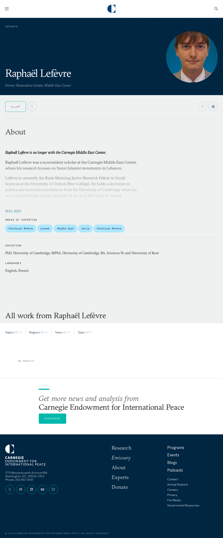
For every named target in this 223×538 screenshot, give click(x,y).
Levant (45, 228)
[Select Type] (85, 332)
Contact (172, 479)
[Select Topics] (13, 332)
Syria (85, 228)
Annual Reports (177, 484)
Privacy (172, 495)
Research (122, 447)
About (118, 467)
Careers (172, 490)
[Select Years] (63, 332)
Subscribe (52, 418)
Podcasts (175, 470)
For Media (174, 500)
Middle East (65, 228)
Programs (175, 447)
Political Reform (21, 228)
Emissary (121, 457)
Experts (120, 477)
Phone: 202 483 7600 (19, 479)
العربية (15, 106)
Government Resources (183, 505)
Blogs (172, 462)
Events (173, 454)
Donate (120, 487)
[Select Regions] (38, 332)
